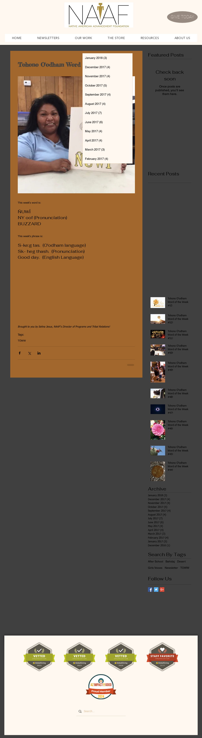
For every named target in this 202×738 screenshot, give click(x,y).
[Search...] (100, 711)
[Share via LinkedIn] (39, 353)
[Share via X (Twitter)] (29, 353)
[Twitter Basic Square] (156, 589)
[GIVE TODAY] (182, 17)
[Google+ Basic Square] (162, 589)
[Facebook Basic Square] (150, 589)
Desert (181, 561)
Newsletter (171, 567)
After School (155, 561)
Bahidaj (170, 561)
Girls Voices (155, 567)
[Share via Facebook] (20, 353)
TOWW (22, 341)
